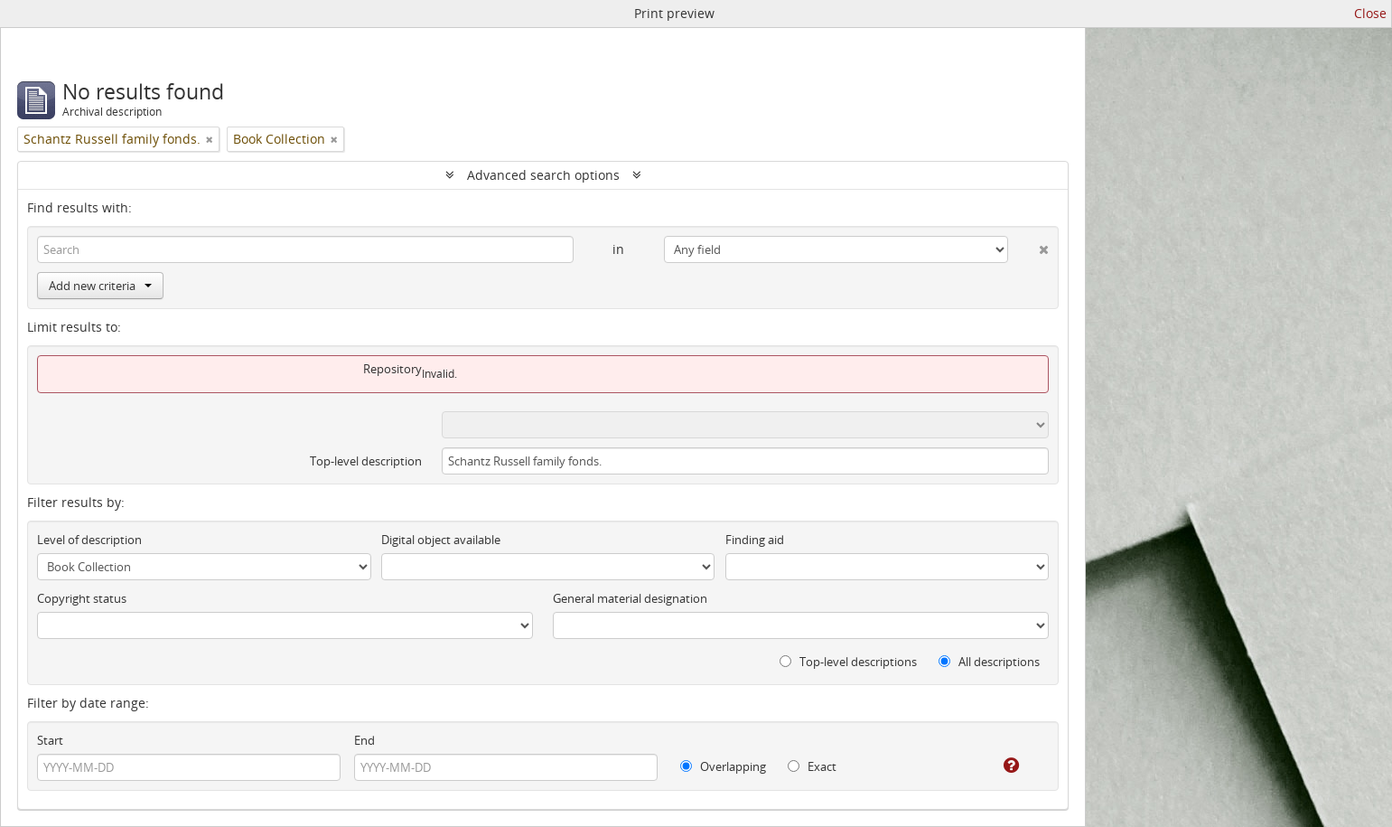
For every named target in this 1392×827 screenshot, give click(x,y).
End (364, 740)
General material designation (630, 598)
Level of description (89, 539)
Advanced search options (543, 174)
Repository (392, 369)
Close (1370, 13)
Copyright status (81, 598)
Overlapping (723, 766)
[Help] (998, 766)
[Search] (305, 249)
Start (50, 740)
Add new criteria (100, 285)
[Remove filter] (209, 139)
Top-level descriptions (848, 661)
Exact (812, 766)
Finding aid (754, 539)
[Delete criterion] (1028, 246)
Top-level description (366, 461)
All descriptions (989, 661)
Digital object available (440, 539)
